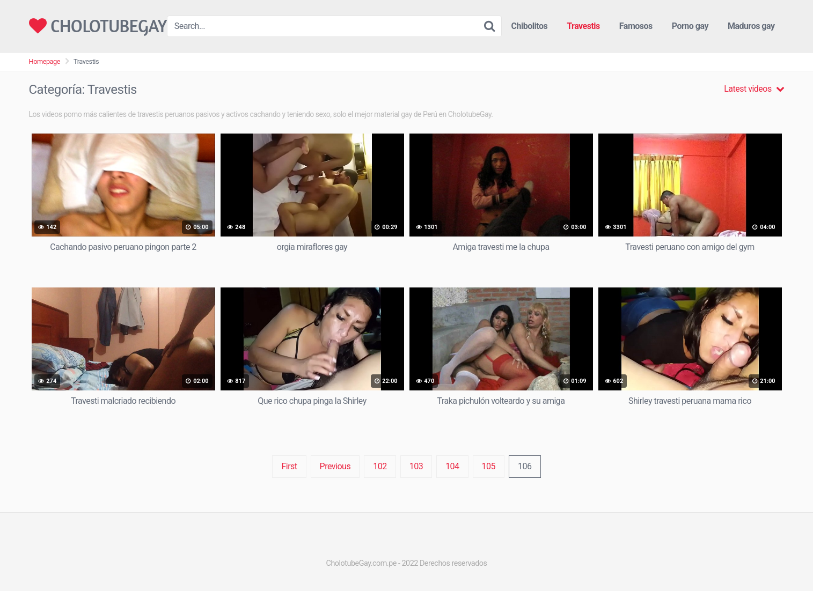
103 (416, 466)
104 (452, 466)
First (289, 466)
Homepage (45, 61)
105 (488, 466)
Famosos (636, 26)
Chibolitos (529, 26)
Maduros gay (751, 26)
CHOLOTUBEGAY (98, 26)
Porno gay (690, 26)
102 (379, 466)
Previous (335, 466)
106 (524, 466)
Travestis (583, 26)
